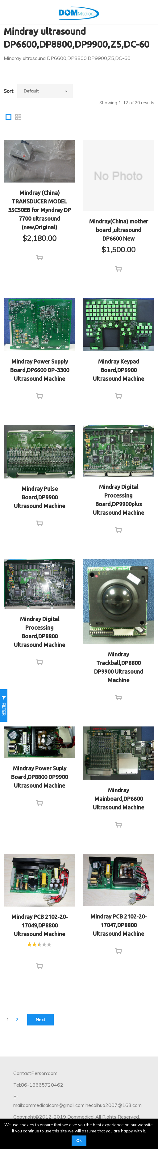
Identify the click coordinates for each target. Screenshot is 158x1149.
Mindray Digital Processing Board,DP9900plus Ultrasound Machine (118, 500)
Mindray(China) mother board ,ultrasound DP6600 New (118, 230)
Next (40, 1019)
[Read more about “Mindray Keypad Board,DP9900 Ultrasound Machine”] (118, 396)
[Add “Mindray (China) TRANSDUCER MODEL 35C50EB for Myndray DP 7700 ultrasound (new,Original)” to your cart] (39, 258)
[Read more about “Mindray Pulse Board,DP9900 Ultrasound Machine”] (39, 524)
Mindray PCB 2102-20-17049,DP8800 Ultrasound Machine (39, 925)
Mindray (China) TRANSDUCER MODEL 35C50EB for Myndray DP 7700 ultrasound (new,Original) (39, 210)
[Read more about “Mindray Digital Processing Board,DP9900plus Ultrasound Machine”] (118, 530)
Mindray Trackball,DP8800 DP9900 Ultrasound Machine (118, 667)
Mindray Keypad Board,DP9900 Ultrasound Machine (118, 370)
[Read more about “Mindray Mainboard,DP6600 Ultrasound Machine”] (118, 825)
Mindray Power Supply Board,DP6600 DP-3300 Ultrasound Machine (39, 370)
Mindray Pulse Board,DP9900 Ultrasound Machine (39, 497)
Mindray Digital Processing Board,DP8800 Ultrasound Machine (39, 632)
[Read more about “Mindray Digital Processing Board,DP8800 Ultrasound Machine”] (39, 662)
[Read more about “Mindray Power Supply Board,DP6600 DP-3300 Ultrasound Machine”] (39, 396)
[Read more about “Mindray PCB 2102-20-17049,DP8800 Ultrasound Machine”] (39, 966)
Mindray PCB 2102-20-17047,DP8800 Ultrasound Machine (118, 925)
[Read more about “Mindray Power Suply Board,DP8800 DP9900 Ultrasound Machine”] (39, 803)
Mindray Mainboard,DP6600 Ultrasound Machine (118, 798)
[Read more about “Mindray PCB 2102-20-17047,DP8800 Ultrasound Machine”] (118, 951)
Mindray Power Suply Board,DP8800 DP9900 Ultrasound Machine (39, 777)
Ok (78, 1140)
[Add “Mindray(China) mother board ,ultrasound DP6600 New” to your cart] (118, 269)
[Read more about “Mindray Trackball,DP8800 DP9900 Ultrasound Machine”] (118, 698)
